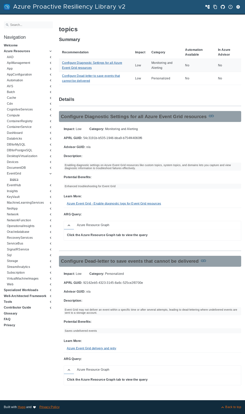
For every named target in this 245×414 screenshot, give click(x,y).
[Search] (28, 24)
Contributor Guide (17, 307)
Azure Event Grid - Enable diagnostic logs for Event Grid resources (114, 203)
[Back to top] (231, 407)
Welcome (11, 45)
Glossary (10, 313)
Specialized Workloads (21, 290)
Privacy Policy (49, 407)
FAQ (7, 319)
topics (14, 179)
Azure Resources (17, 51)
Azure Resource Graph (93, 225)
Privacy (9, 325)
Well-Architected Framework (25, 296)
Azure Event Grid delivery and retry (91, 348)
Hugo (21, 407)
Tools (8, 301)
